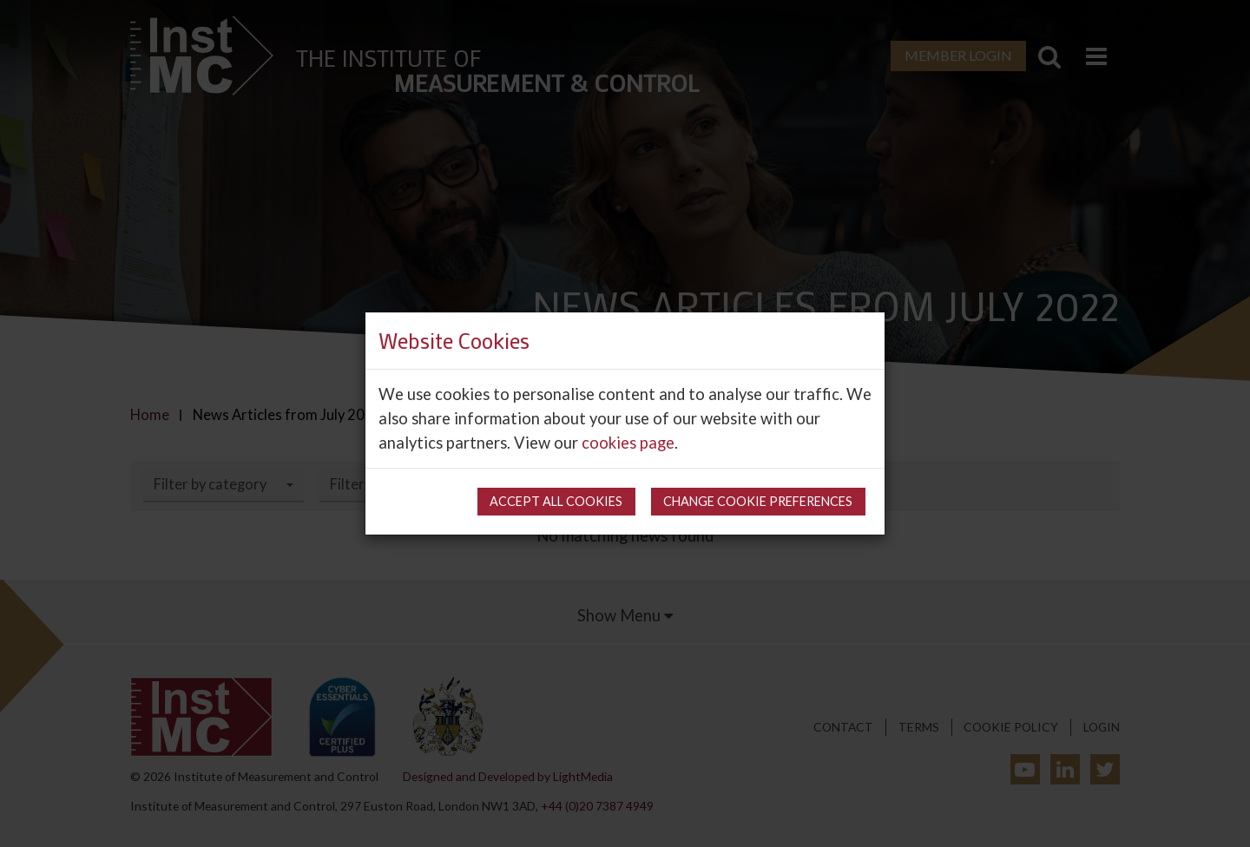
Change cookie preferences (757, 501)
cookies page (628, 442)
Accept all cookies (556, 501)
